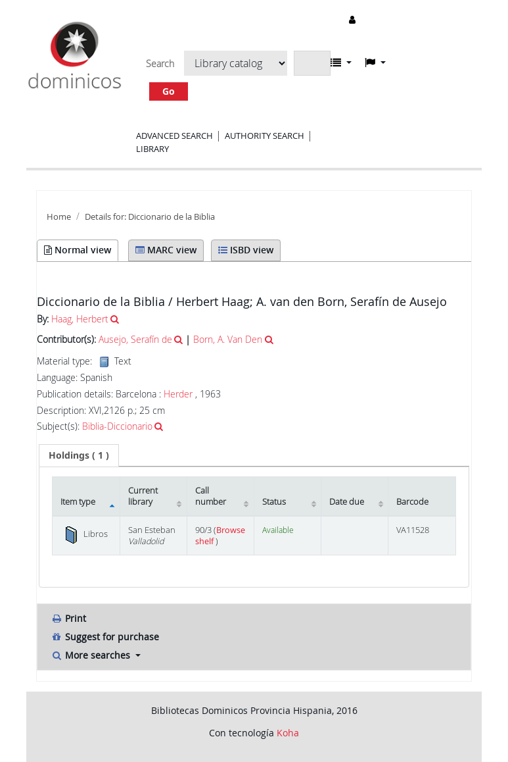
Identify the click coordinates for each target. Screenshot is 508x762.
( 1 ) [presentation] (79, 455)
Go (168, 91)
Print (68, 618)
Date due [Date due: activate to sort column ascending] (346, 501)
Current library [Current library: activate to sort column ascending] (143, 496)
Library (152, 149)
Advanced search (174, 135)
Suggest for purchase (105, 636)
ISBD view (245, 249)
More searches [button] (92, 655)
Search (160, 64)
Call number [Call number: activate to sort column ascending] (210, 496)
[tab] (79, 455)
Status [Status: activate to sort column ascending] (274, 501)
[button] (341, 62)
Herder (178, 394)
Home (59, 216)
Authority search (264, 135)
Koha (288, 732)
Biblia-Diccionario (117, 426)
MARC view (165, 249)
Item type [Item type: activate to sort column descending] (77, 501)
